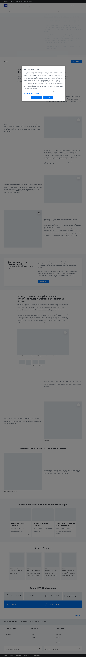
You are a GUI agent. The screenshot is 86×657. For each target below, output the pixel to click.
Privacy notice (29, 91)
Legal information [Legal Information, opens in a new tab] (35, 93)
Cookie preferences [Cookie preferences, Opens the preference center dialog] (37, 97)
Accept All (48, 97)
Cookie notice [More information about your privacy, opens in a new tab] (27, 93)
